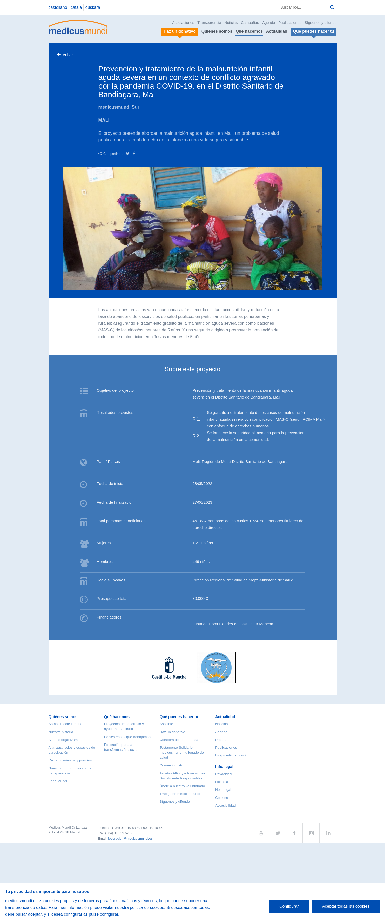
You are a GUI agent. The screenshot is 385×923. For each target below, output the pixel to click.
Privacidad (223, 774)
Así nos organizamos (65, 740)
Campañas (250, 23)
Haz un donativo (172, 732)
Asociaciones (183, 23)
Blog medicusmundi (230, 755)
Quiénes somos (216, 31)
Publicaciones (289, 23)
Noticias (231, 23)
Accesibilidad (225, 805)
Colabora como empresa (179, 740)
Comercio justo (171, 765)
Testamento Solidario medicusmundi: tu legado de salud (182, 752)
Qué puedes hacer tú (179, 716)
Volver (68, 54)
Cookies (221, 798)
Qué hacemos (249, 31)
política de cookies (147, 907)
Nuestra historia (61, 732)
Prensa (220, 740)
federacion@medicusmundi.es (130, 838)
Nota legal (223, 790)
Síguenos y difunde (320, 23)
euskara (92, 7)
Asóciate (166, 724)
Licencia (221, 782)
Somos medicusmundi (66, 724)
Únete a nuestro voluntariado (182, 786)
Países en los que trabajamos (127, 737)
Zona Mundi (58, 781)
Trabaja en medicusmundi (180, 794)
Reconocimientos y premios (70, 760)
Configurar (289, 906)
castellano (58, 7)
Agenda (268, 23)
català (76, 7)
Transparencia (209, 23)
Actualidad (276, 31)
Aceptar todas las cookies (345, 906)
